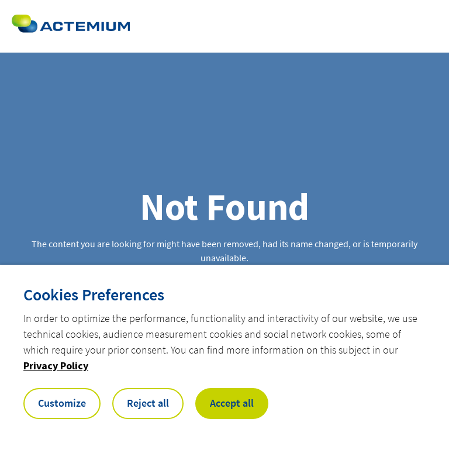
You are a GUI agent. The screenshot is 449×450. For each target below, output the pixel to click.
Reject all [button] (148, 403)
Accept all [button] (232, 403)
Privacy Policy (55, 365)
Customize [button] (62, 403)
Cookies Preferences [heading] (93, 294)
